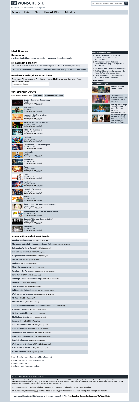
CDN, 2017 (37, 317)
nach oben (16, 396)
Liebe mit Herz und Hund (22, 329)
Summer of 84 (18, 321)
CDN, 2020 (37, 340)
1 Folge (38, 111)
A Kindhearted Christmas (22, 348)
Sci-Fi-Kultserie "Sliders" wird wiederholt (110, 68)
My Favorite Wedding (20, 313)
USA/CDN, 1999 (39, 256)
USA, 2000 (30, 259)
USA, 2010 (28, 283)
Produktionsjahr (51, 96)
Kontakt (25, 387)
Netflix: (110, 72)
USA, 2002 (37, 267)
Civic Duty (16, 275)
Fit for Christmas (19, 352)
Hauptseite (27, 396)
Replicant (16, 263)
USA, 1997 (42, 248)
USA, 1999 (37, 252)
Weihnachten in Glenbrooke (23, 344)
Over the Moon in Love (21, 336)
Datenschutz (49, 387)
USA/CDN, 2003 (45, 271)
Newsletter (81, 387)
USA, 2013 (32, 286)
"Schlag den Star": (109, 64)
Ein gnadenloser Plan (20, 256)
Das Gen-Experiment (20, 252)
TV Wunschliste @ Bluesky (49, 391)
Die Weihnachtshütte (20, 317)
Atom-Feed (90, 391)
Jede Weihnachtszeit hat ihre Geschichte (28, 305)
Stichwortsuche (39, 396)
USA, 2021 (41, 348)
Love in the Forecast (20, 340)
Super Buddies (18, 286)
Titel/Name (38, 96)
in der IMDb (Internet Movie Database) (32, 357)
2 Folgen (39, 104)
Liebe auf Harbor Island (21, 325)
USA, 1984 (41, 240)
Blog (89, 387)
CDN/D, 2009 (50, 279)
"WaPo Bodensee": (109, 76)
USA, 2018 (32, 321)
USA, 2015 (46, 290)
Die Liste (15, 282)
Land (61, 96)
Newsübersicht (100, 80)
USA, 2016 (28, 298)
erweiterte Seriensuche (21, 363)
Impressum (16, 387)
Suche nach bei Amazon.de (28, 360)
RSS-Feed (81, 391)
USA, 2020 (42, 344)
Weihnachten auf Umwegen (23, 294)
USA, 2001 (28, 263)
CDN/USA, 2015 (44, 294)
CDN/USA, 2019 (40, 336)
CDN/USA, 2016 (55, 306)
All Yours (15, 298)
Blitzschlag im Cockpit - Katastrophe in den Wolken (32, 244)
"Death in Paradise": (107, 57)
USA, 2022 (34, 352)
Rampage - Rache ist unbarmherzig (26, 279)
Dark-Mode (102, 391)
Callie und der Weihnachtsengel (24, 290)
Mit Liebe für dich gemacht (23, 332)
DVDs (64, 396)
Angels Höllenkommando (22, 240)
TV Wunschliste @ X (68, 391)
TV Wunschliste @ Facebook (23, 391)
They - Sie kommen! (20, 267)
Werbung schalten (36, 387)
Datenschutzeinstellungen (66, 387)
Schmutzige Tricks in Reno (23, 248)
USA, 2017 (38, 313)
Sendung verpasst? (53, 396)
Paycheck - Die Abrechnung (23, 271)
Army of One (17, 302)
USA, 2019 (39, 325)
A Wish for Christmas (20, 309)
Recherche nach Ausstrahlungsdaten (26, 366)
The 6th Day (17, 259)
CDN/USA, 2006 (31, 275)
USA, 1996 (62, 244)
